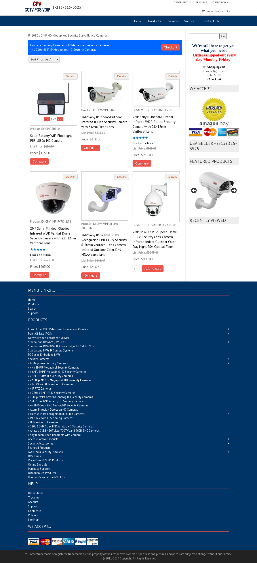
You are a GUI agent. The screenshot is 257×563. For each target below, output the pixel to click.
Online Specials (37, 464)
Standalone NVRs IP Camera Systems (51, 350)
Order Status (182, 2)
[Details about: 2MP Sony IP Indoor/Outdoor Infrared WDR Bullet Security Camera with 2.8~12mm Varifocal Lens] (173, 76)
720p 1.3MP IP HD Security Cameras (53, 393)
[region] (214, 192)
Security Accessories (40, 443)
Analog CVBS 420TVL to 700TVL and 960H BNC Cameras (65, 431)
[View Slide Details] (214, 192)
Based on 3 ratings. (143, 142)
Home (136, 21)
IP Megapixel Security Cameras (88, 45)
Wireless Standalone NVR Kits (46, 477)
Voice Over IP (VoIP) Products (45, 460)
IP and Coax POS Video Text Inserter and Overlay (58, 329)
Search (173, 21)
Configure (39, 161)
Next (233, 190)
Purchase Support (39, 469)
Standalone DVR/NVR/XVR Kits (47, 342)
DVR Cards (34, 456)
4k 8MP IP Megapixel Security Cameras (55, 367)
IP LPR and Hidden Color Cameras (52, 384)
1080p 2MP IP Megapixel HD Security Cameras (61, 380)
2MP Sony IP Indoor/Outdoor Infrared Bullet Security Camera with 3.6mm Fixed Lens (104, 122)
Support (190, 21)
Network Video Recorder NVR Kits (48, 338)
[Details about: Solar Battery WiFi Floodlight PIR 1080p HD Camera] (70, 76)
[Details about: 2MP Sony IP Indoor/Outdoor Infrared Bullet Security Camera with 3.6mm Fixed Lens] (121, 76)
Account (33, 502)
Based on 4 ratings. (40, 254)
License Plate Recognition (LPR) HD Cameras (57, 414)
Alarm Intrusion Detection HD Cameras (54, 410)
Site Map (33, 520)
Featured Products (39, 448)
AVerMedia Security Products (45, 452)
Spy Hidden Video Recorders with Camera (55, 435)
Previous (194, 190)
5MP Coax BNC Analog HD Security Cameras (57, 401)
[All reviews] (140, 138)
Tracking (201, 2)
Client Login (220, 2)
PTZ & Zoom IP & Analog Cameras (52, 418)
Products (154, 21)
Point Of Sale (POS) (40, 334)
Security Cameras (53, 45)
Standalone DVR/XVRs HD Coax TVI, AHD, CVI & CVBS (61, 346)
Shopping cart (216, 67)
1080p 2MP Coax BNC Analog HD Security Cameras (61, 397)
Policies (33, 515)
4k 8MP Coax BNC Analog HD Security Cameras (59, 405)
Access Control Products (43, 439)
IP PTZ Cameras (41, 388)
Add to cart (153, 268)
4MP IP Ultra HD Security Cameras (52, 376)
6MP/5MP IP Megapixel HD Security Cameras (59, 372)
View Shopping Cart (217, 11)
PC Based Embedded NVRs (44, 355)
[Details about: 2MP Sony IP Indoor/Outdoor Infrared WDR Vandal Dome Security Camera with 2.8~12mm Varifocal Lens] (70, 177)
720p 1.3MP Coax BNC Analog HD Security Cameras (62, 426)
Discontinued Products (42, 473)
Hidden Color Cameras (44, 422)
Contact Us (211, 21)
